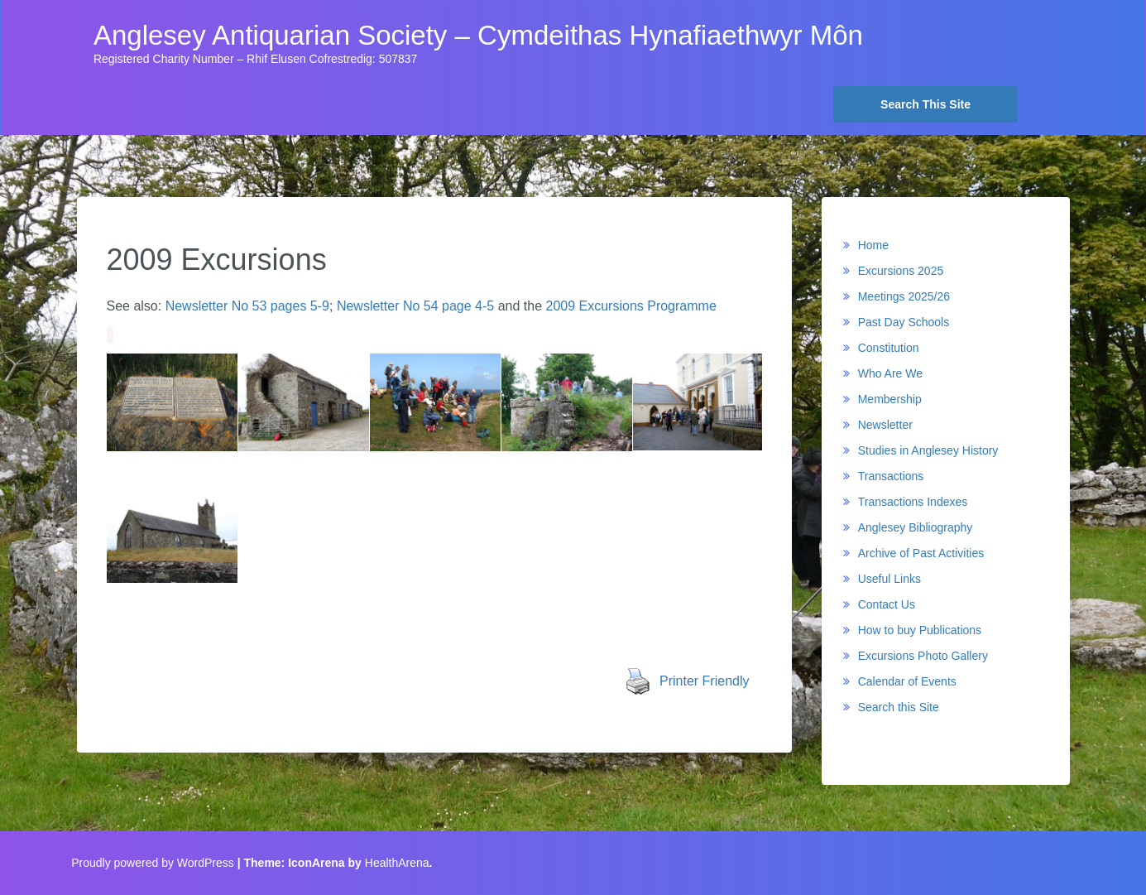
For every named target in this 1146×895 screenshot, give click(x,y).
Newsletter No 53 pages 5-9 (247, 306)
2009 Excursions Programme (630, 306)
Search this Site (898, 707)
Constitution (888, 347)
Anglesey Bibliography (915, 527)
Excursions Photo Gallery (923, 655)
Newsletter (885, 424)
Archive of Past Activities (921, 553)
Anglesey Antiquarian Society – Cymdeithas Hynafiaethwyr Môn (478, 36)
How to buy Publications (919, 630)
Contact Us (886, 604)
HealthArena (397, 862)
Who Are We (890, 373)
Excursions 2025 (901, 270)
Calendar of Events (907, 681)
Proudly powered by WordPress (152, 862)
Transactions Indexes (913, 501)
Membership (890, 399)
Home (873, 245)
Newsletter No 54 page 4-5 (415, 306)
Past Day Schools (904, 322)
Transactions (891, 476)
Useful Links (889, 578)
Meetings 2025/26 (904, 296)
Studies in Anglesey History (928, 450)
